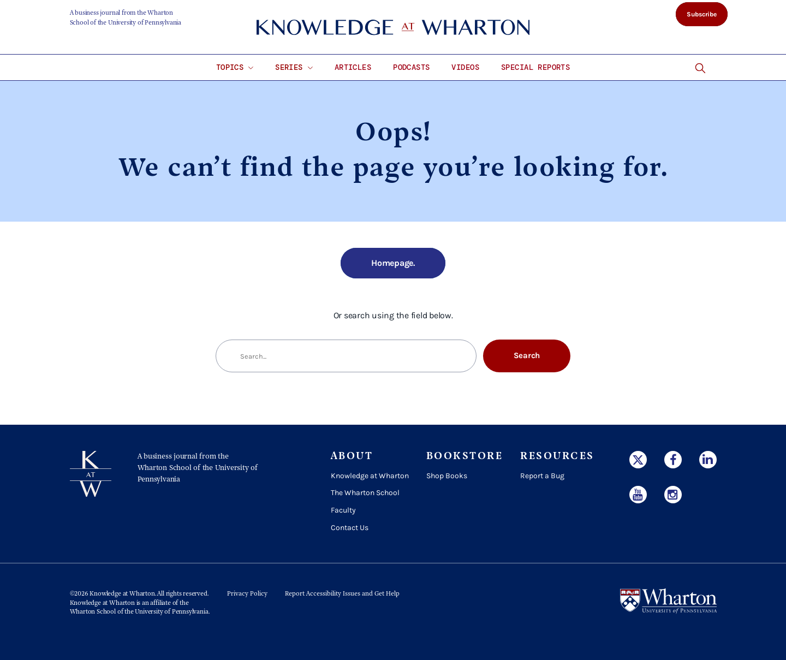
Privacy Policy (247, 594)
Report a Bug (542, 475)
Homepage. (393, 263)
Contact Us (349, 527)
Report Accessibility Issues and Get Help (342, 594)
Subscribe (702, 14)
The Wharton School (365, 492)
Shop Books (446, 475)
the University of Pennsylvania (166, 612)
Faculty (343, 510)
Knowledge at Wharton (370, 475)
